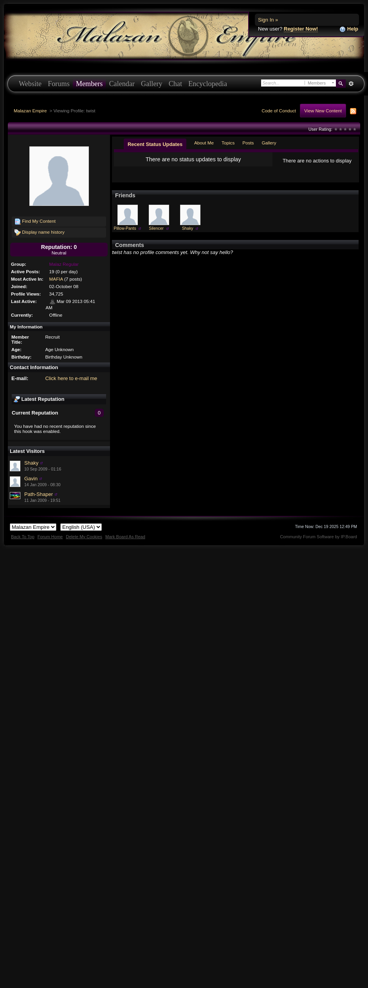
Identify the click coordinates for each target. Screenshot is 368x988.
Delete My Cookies (84, 536)
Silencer (156, 228)
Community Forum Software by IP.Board (318, 536)
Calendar (122, 84)
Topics (228, 142)
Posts (248, 142)
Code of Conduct (279, 110)
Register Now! (301, 29)
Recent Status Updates (155, 144)
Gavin (31, 478)
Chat (175, 84)
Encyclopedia (207, 84)
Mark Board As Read (125, 536)
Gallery (151, 84)
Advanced (351, 84)
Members (89, 84)
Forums (59, 84)
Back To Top (22, 536)
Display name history (39, 232)
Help (348, 29)
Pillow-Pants (125, 228)
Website (30, 84)
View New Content (323, 110)
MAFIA (56, 278)
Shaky (31, 463)
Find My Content (35, 221)
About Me (204, 142)
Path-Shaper (38, 494)
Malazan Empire (30, 110)
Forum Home (50, 536)
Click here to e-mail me (71, 378)
